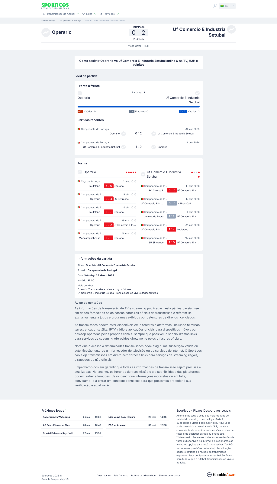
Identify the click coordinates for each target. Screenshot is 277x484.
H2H (146, 45)
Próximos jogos (54, 410)
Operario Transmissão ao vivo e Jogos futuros (104, 289)
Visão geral (134, 45)
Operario (84, 98)
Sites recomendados (169, 475)
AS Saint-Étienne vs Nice (56, 425)
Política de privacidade (143, 475)
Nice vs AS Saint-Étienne (121, 417)
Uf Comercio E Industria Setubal (183, 100)
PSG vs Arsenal (116, 425)
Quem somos (104, 475)
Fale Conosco (121, 475)
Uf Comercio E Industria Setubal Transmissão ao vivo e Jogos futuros (118, 292)
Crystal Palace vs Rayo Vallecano (60, 433)
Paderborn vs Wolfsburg (56, 417)
